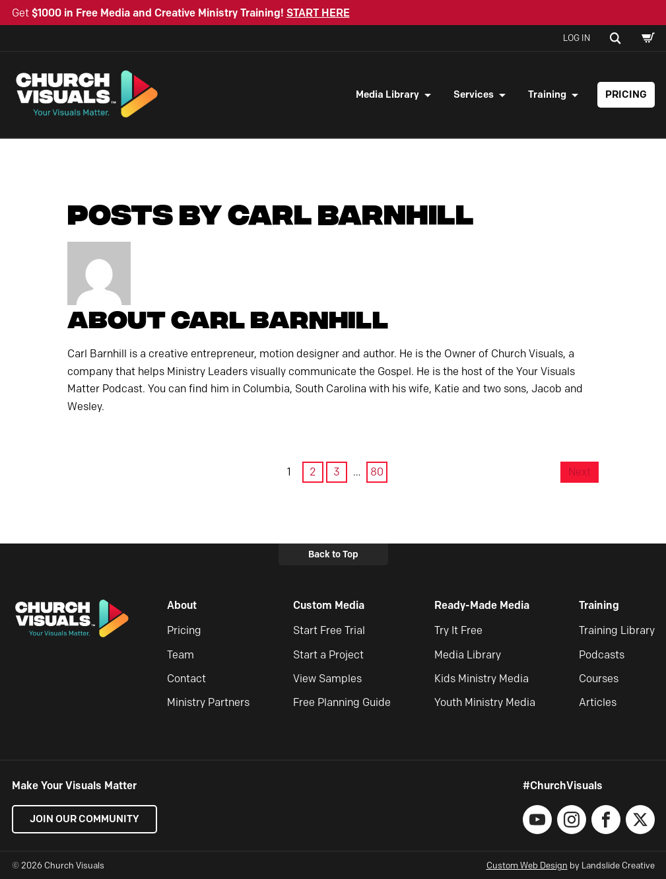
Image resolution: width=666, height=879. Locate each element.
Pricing (626, 94)
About (182, 605)
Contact (186, 678)
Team (180, 655)
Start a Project (328, 655)
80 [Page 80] (376, 472)
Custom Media (328, 605)
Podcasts (601, 655)
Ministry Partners (208, 702)
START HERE (318, 13)
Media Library (387, 94)
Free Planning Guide (342, 702)
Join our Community (84, 819)
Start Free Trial (329, 630)
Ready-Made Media (481, 605)
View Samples (327, 678)
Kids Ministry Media (481, 678)
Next (579, 472)
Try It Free (458, 630)
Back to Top (333, 554)
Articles (597, 702)
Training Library (617, 630)
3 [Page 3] (336, 472)
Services (473, 94)
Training (547, 94)
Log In (576, 37)
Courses (598, 678)
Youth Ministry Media (484, 702)
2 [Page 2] (313, 472)
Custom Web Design (527, 865)
